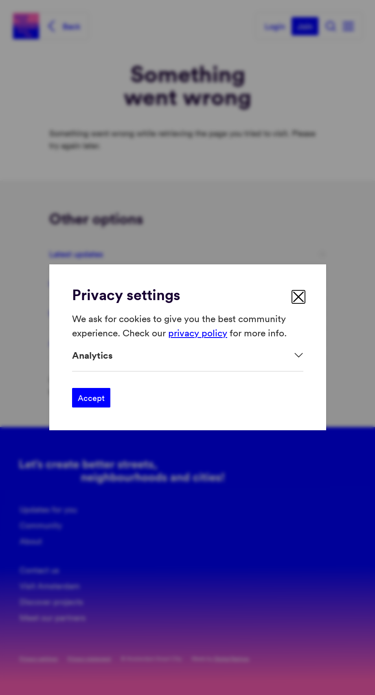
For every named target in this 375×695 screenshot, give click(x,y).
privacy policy (197, 332)
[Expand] (187, 355)
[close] (298, 296)
